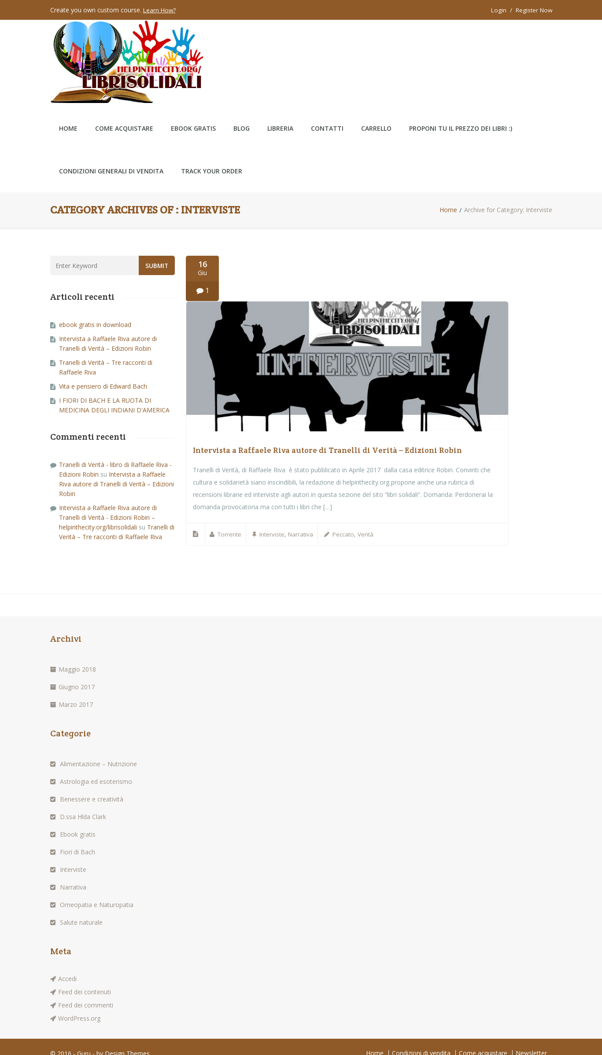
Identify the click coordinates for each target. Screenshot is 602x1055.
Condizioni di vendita (421, 1039)
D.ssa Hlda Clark (83, 803)
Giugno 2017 (77, 673)
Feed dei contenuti (84, 978)
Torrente (230, 521)
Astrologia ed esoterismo (96, 768)
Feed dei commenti (85, 991)
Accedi (67, 965)
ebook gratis (193, 113)
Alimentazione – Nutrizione (98, 750)
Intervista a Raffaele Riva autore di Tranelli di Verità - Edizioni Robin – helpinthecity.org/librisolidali (108, 502)
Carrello (376, 113)
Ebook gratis (78, 820)
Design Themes (127, 1040)
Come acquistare (124, 113)
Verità (371, 521)
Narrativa (304, 521)
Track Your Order (211, 156)
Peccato (348, 521)
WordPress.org (79, 1004)
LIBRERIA (280, 113)
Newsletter (531, 1039)
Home (68, 113)
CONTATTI (327, 113)
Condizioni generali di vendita (111, 156)
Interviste (274, 521)
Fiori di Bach (77, 838)
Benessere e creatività (91, 785)
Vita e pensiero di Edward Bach (103, 371)
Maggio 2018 (77, 655)
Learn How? (160, 10)
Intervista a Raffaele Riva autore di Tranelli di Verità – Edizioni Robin (327, 437)
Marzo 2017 (76, 691)
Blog (241, 113)
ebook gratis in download (95, 309)
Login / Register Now (520, 10)
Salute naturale (81, 908)
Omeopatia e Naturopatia (96, 891)
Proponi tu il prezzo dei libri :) (460, 113)
